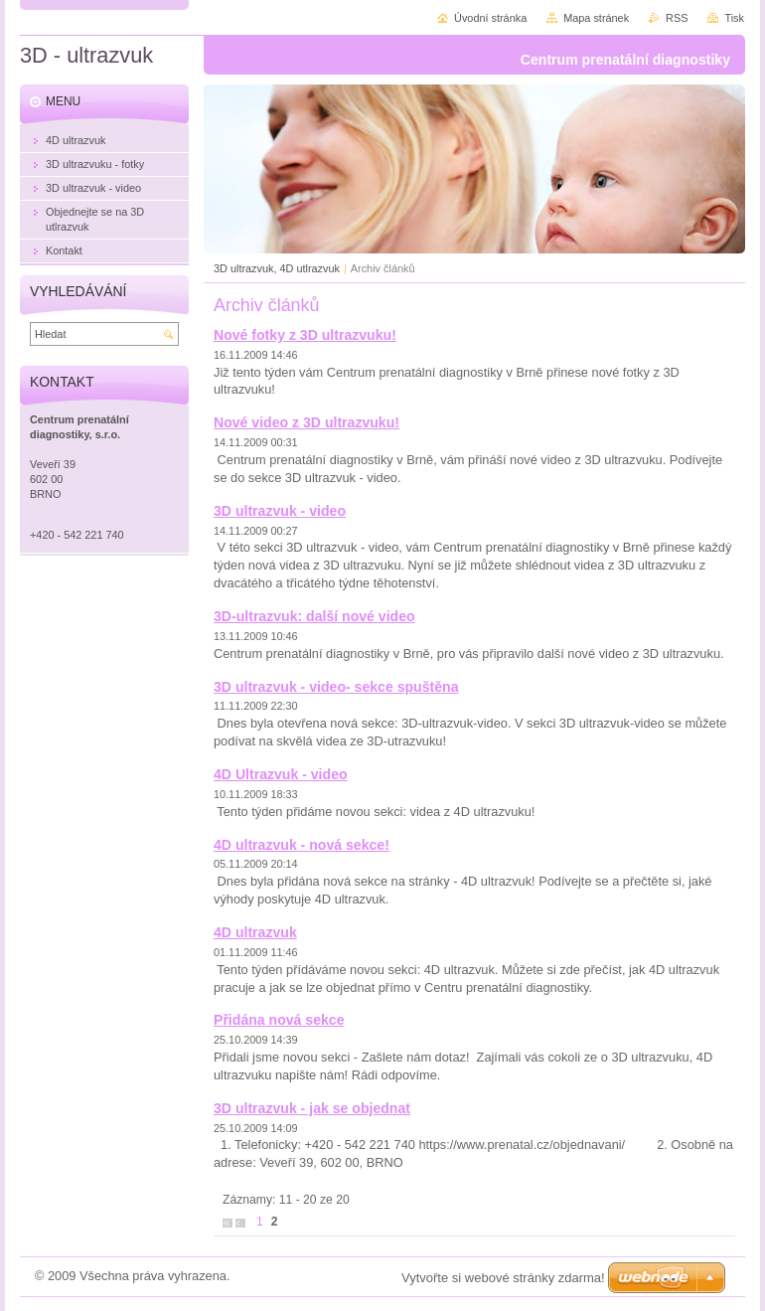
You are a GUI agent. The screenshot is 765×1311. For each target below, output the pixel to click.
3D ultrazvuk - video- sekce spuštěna (336, 687)
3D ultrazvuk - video (280, 511)
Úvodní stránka (490, 18)
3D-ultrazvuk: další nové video (314, 616)
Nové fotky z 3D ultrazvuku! (305, 335)
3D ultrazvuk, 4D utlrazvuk (277, 268)
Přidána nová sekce (279, 1020)
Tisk (734, 18)
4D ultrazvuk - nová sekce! (301, 845)
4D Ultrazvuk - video (281, 774)
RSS (677, 18)
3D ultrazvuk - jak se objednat (312, 1108)
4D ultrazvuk (255, 932)
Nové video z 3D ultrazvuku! (306, 422)
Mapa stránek (596, 18)
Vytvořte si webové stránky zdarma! (503, 1277)
